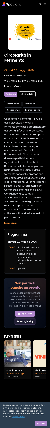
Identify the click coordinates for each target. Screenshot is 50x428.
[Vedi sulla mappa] (24, 81)
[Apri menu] (45, 4)
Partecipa (11, 94)
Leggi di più (10, 223)
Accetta (41, 423)
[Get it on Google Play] (25, 321)
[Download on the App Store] (25, 314)
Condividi (27, 94)
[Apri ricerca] (40, 4)
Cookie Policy (18, 416)
